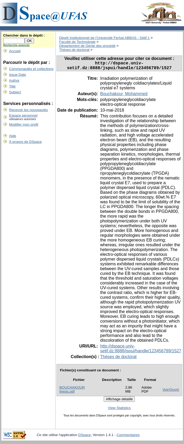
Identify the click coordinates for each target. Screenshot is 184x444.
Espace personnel (23, 115)
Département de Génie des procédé (87, 46)
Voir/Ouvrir (170, 392)
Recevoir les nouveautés (28, 110)
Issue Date (17, 75)
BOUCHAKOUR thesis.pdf (72, 391)
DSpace (84, 437)
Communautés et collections (31, 69)
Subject (15, 92)
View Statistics (119, 410)
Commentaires (128, 437)
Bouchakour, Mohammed (124, 96)
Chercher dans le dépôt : (24, 35)
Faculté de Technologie (77, 42)
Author (14, 80)
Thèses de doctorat (74, 50)
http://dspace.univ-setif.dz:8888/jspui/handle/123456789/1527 (140, 350)
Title (12, 86)
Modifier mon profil (23, 124)
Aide (12, 136)
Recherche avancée (16, 45)
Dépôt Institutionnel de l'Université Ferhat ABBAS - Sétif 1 (104, 38)
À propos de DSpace (25, 142)
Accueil (14, 51)
